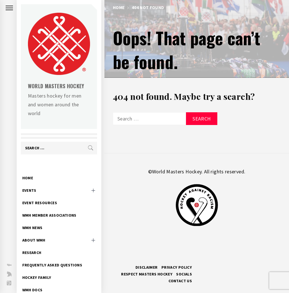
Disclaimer (146, 267)
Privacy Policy (176, 267)
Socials (184, 274)
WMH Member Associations (52, 206)
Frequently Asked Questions (55, 256)
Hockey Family (39, 268)
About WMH (37, 231)
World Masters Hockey (59, 86)
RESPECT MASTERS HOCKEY (146, 274)
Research (35, 243)
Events (32, 181)
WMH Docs (35, 281)
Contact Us (180, 280)
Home (30, 169)
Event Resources (42, 194)
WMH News (35, 218)
